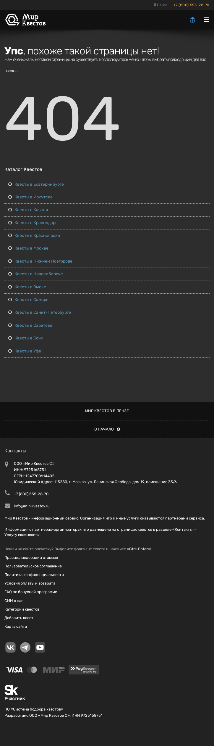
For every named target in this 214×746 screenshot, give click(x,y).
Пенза (161, 5)
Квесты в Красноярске (34, 235)
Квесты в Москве (28, 248)
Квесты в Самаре (28, 299)
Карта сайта (15, 626)
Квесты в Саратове (30, 325)
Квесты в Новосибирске (35, 273)
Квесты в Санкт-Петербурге (39, 312)
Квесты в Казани (28, 209)
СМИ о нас (13, 600)
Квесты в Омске (27, 286)
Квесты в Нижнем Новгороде (40, 261)
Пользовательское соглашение (33, 566)
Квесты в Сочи (25, 338)
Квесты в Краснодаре (33, 222)
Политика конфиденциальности (34, 574)
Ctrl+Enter (138, 549)
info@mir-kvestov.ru (32, 506)
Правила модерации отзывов (31, 557)
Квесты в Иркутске (30, 197)
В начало (107, 429)
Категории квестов (21, 609)
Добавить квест (18, 618)
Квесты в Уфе (24, 351)
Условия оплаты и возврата (29, 583)
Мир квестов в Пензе (107, 411)
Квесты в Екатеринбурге (36, 184)
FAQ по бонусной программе (30, 592)
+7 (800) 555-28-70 (192, 5)
